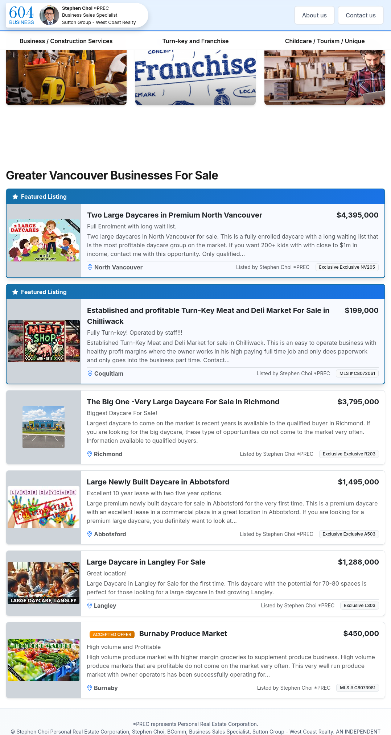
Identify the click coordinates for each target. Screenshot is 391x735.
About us (314, 15)
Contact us (361, 15)
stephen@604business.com (237, 720)
